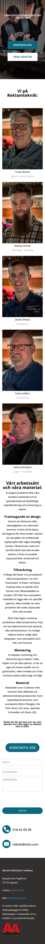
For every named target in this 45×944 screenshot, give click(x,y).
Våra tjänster (22, 56)
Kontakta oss (22, 45)
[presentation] (20, 799)
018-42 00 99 (21, 829)
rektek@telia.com (25, 844)
